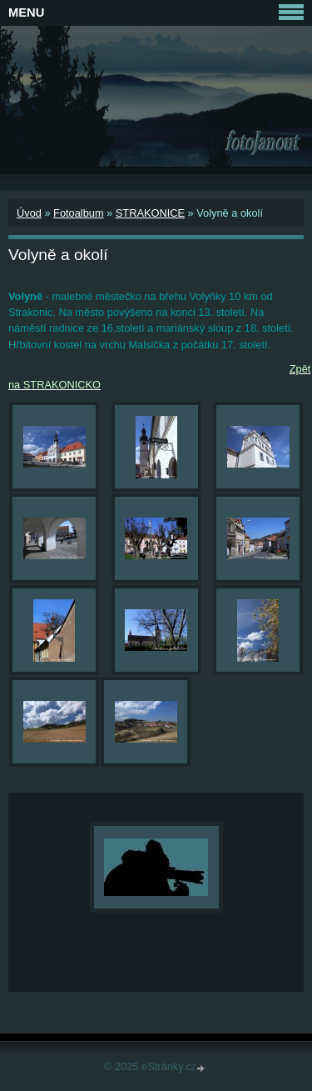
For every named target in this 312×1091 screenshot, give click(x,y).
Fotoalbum (78, 213)
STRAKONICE (150, 213)
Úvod (29, 213)
